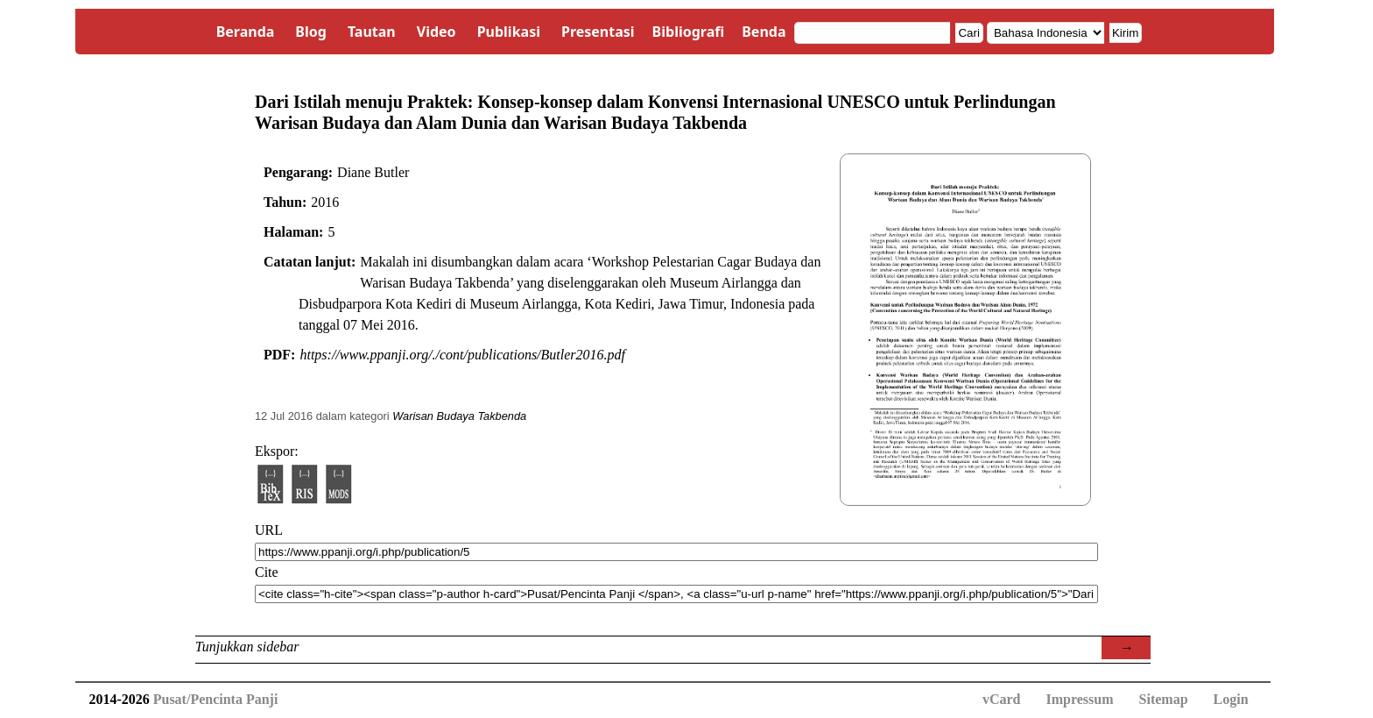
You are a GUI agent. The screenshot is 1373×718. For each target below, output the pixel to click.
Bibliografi (688, 31)
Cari (968, 32)
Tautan (372, 31)
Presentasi (598, 31)
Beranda (245, 31)
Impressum (1079, 699)
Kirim (1125, 32)
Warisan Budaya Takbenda (459, 416)
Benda (763, 31)
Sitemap (1163, 699)
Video (436, 31)
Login (1231, 699)
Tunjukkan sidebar (247, 646)
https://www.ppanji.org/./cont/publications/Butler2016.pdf (462, 354)
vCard (1001, 699)
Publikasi (508, 31)
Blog (311, 31)
